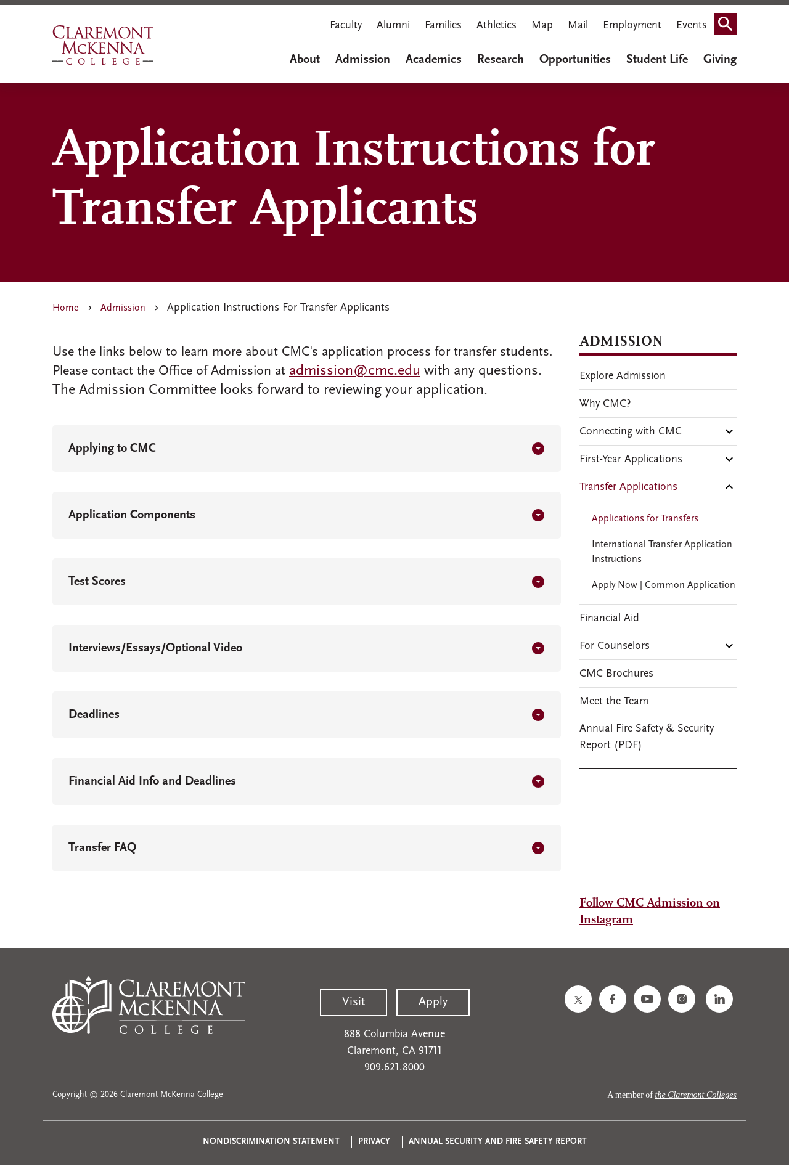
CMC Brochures (616, 674)
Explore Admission (622, 376)
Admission (362, 60)
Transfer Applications (628, 487)
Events (691, 25)
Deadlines (94, 715)
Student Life (657, 60)
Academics (434, 60)
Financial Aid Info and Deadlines (152, 781)
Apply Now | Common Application (663, 585)
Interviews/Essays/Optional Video (155, 648)
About (305, 60)
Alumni (393, 25)
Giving (720, 60)
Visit (353, 1002)
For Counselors (614, 646)
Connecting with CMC (630, 432)
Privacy (374, 1141)
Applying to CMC (112, 448)
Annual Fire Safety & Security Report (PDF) (646, 737)
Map (542, 25)
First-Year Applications (630, 459)
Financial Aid (609, 618)
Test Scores (97, 582)
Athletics (496, 25)
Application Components (131, 515)
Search (729, 27)
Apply (433, 1002)
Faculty (346, 25)
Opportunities (575, 60)
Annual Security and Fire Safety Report (498, 1141)
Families (443, 25)
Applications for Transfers (645, 519)
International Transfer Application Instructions (662, 552)
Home (65, 308)
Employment (632, 25)
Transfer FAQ (102, 848)
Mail (578, 25)
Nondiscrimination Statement (271, 1141)
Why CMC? (605, 404)
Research (500, 60)
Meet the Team (613, 701)
